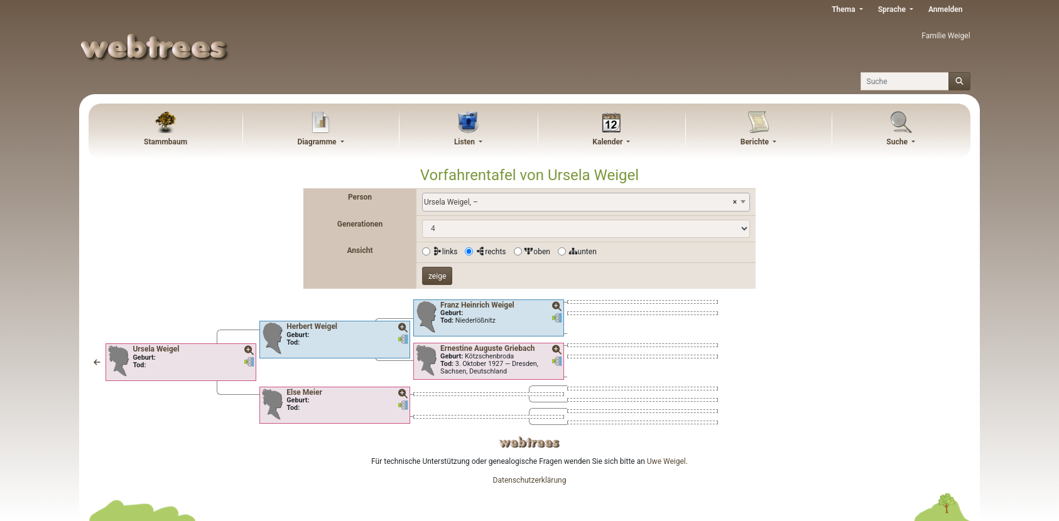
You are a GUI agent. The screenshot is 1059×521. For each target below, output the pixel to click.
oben (537, 251)
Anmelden (945, 9)
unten (582, 251)
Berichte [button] (756, 141)
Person (360, 197)
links (445, 251)
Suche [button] (898, 141)
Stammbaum (165, 141)
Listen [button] (465, 141)
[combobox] (586, 202)
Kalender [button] (608, 141)
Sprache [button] (893, 9)
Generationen (360, 224)
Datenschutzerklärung (530, 480)
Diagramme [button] (317, 141)
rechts (490, 251)
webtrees (529, 442)
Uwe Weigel (666, 461)
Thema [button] (844, 9)
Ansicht (360, 250)
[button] (97, 362)
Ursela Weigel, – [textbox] (580, 202)
